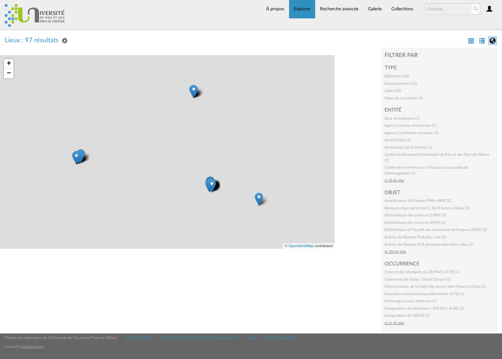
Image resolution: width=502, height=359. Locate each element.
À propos (275, 9)
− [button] (9, 73)
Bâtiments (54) (397, 76)
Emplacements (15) (401, 83)
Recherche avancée (339, 9)
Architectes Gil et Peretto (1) (408, 147)
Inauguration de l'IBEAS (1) (407, 315)
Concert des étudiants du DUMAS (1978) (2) (422, 272)
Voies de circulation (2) (404, 98)
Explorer (302, 9)
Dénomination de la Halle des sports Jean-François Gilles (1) (435, 286)
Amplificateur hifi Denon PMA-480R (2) (418, 201)
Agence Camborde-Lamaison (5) (411, 133)
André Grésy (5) (398, 140)
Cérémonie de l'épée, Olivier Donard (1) (418, 279)
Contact (251, 338)
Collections (402, 9)
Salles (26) (393, 91)
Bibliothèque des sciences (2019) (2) (415, 222)
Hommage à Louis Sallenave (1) (411, 301)
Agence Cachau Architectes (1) (410, 125)
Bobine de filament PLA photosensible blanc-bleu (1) (429, 244)
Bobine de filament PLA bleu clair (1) (415, 237)
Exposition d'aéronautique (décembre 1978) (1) (424, 294)
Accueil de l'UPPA (140, 338)
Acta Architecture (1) (402, 118)
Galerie (375, 9)
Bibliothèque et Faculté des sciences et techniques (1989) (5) (436, 230)
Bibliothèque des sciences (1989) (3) (415, 215)
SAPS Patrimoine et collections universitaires (199, 338)
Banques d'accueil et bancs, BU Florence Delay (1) (427, 208)
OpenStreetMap (301, 246)
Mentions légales (280, 338)
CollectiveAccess (32, 346)
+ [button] (9, 64)
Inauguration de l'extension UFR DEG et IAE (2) (424, 308)
